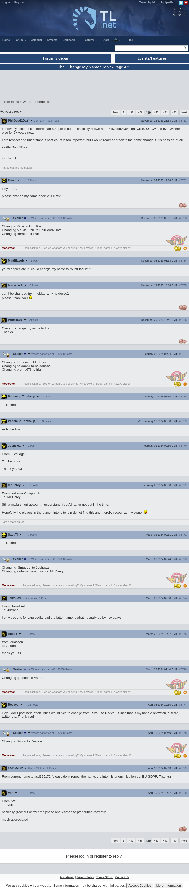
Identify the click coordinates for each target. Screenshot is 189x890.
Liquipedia (166, 2)
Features (91, 39)
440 (156, 112)
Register (19, 2)
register (101, 856)
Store (106, 39)
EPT (118, 40)
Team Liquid (147, 2)
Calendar (36, 39)
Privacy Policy (85, 877)
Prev (115, 112)
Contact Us (122, 877)
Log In (6, 2)
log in (84, 856)
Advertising (67, 877)
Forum (21, 39)
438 (140, 112)
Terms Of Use (104, 877)
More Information (168, 885)
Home (6, 39)
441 (165, 112)
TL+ (131, 39)
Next (184, 112)
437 (131, 112)
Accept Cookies (139, 885)
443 (174, 112)
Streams (52, 39)
